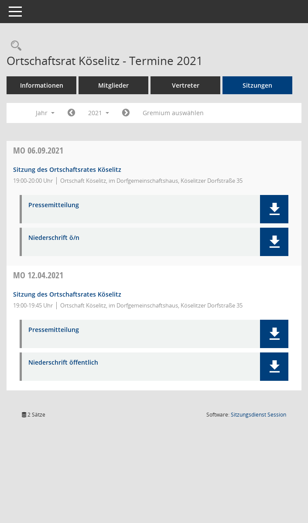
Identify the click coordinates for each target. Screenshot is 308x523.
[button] (274, 209)
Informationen (45, 85)
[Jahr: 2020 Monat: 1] (75, 113)
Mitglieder (117, 85)
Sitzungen (261, 85)
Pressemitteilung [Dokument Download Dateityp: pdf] (57, 205)
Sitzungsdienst (258, 414)
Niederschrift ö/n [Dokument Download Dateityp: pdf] (57, 238)
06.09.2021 (42, 150)
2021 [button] (102, 113)
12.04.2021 (42, 275)
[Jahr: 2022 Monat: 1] (129, 113)
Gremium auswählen (176, 113)
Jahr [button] (49, 113)
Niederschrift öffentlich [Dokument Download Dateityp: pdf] (67, 362)
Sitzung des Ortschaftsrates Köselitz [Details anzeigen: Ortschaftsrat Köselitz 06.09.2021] (71, 169)
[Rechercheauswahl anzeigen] (17, 46)
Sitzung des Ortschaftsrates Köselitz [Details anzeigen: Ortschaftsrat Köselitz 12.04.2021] (71, 294)
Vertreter (189, 85)
